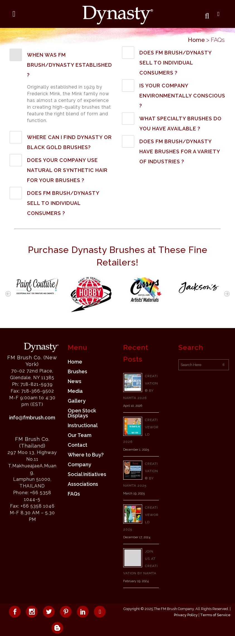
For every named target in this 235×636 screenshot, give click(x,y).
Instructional (83, 425)
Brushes (77, 371)
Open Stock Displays (82, 413)
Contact (77, 445)
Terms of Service (215, 615)
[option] (36, 285)
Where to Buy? (86, 454)
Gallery (77, 400)
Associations (83, 484)
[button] (8, 294)
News (74, 381)
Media (75, 391)
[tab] (61, 64)
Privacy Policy (186, 615)
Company (79, 464)
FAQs (74, 493)
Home (196, 39)
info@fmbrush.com (32, 417)
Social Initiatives (87, 474)
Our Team (79, 435)
